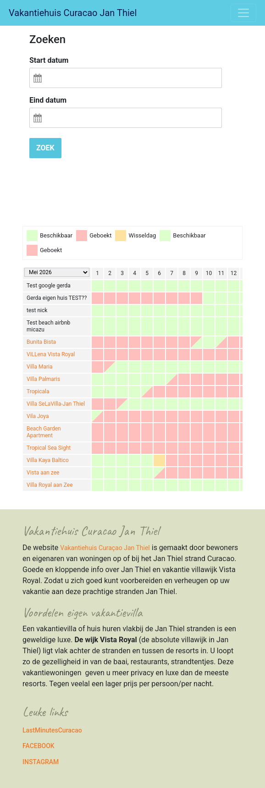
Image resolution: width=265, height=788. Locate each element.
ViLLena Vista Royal (51, 354)
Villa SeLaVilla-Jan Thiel (56, 404)
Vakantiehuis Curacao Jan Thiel (73, 12)
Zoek (45, 147)
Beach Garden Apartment (44, 432)
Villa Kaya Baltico (48, 460)
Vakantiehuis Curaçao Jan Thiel (104, 547)
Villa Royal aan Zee (50, 485)
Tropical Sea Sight (49, 448)
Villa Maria (39, 367)
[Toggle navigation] (243, 13)
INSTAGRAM (40, 762)
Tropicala (38, 391)
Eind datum (47, 100)
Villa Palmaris (43, 379)
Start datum (48, 60)
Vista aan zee (43, 472)
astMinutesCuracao (54, 730)
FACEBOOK (38, 745)
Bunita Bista (41, 342)
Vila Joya (38, 416)
